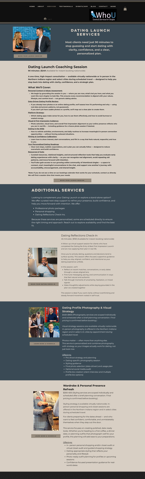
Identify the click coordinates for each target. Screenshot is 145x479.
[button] (125, 9)
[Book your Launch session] (30, 56)
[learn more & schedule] (44, 344)
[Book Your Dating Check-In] (43, 284)
